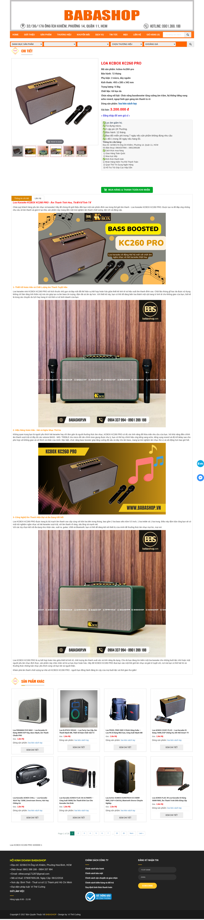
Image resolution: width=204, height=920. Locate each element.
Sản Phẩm (45, 34)
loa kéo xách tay (127, 103)
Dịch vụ (99, 34)
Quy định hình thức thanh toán (98, 887)
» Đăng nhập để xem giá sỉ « (115, 115)
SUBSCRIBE (147, 886)
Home (15, 34)
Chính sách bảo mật (94, 873)
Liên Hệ (137, 34)
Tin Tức (113, 34)
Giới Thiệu (29, 34)
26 (124, 833)
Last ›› (141, 833)
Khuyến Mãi (83, 34)
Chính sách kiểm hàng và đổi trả (99, 883)
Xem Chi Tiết (32, 750)
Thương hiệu (64, 34)
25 (117, 833)
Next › (132, 833)
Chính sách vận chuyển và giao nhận (101, 878)
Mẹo (125, 34)
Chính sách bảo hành (94, 869)
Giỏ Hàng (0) (153, 34)
